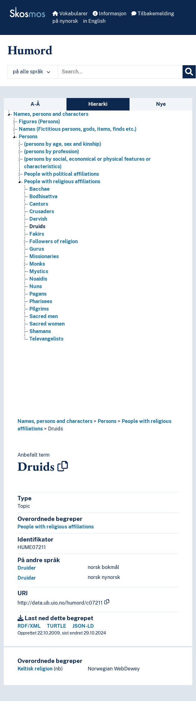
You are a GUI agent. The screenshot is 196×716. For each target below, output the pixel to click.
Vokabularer (70, 14)
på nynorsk (65, 21)
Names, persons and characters (54, 421)
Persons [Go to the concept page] (28, 137)
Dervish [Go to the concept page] (38, 219)
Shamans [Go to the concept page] (40, 331)
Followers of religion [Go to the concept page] (53, 241)
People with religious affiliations (55, 527)
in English (94, 21)
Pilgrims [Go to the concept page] (39, 309)
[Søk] (189, 72)
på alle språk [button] (31, 72)
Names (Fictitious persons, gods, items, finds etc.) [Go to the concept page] (77, 129)
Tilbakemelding (152, 14)
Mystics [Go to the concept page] (38, 271)
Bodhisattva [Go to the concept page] (43, 196)
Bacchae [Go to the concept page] (39, 189)
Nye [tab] (161, 104)
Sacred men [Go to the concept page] (43, 316)
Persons (107, 421)
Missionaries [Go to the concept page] (44, 256)
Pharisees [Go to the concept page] (40, 301)
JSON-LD (83, 626)
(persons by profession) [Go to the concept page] (51, 151)
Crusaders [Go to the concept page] (41, 211)
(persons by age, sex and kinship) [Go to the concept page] (62, 144)
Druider (26, 568)
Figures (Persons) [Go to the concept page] (39, 122)
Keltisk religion (34, 669)
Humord (29, 50)
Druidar (26, 578)
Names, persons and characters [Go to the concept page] (50, 114)
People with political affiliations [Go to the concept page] (61, 174)
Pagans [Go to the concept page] (38, 294)
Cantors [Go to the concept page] (38, 204)
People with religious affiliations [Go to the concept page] (62, 181)
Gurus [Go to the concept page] (36, 249)
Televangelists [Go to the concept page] (46, 339)
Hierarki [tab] (97, 104)
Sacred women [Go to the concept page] (47, 324)
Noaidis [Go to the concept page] (38, 279)
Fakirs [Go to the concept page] (36, 234)
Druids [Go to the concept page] (37, 226)
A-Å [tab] (35, 104)
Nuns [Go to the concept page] (35, 286)
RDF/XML (29, 626)
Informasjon (109, 14)
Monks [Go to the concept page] (37, 264)
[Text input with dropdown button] (120, 72)
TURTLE (56, 626)
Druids (55, 429)
